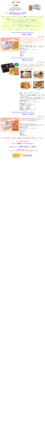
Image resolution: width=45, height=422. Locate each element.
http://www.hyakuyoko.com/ (17, 14)
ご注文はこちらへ (41, 36)
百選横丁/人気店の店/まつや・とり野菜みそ (27, 146)
